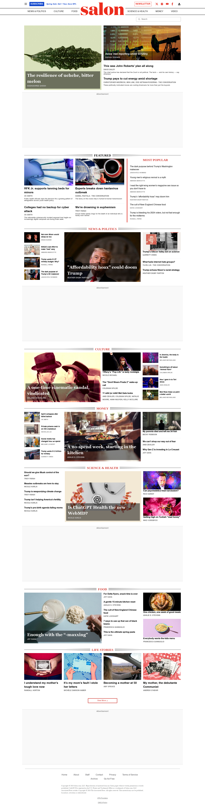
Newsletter (143, 4)
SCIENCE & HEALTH (102, 468)
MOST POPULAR (155, 160)
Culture (59, 11)
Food (75, 11)
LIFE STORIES (102, 650)
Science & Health (137, 11)
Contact (99, 775)
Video (174, 11)
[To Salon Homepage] (102, 8)
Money (159, 11)
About (76, 775)
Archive (94, 779)
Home (64, 775)
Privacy (112, 775)
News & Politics (37, 11)
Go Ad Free (109, 779)
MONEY (102, 408)
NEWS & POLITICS (102, 229)
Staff (87, 775)
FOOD (102, 589)
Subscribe (36, 4)
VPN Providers (102, 798)
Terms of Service (130, 775)
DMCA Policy (102, 803)
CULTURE (102, 349)
